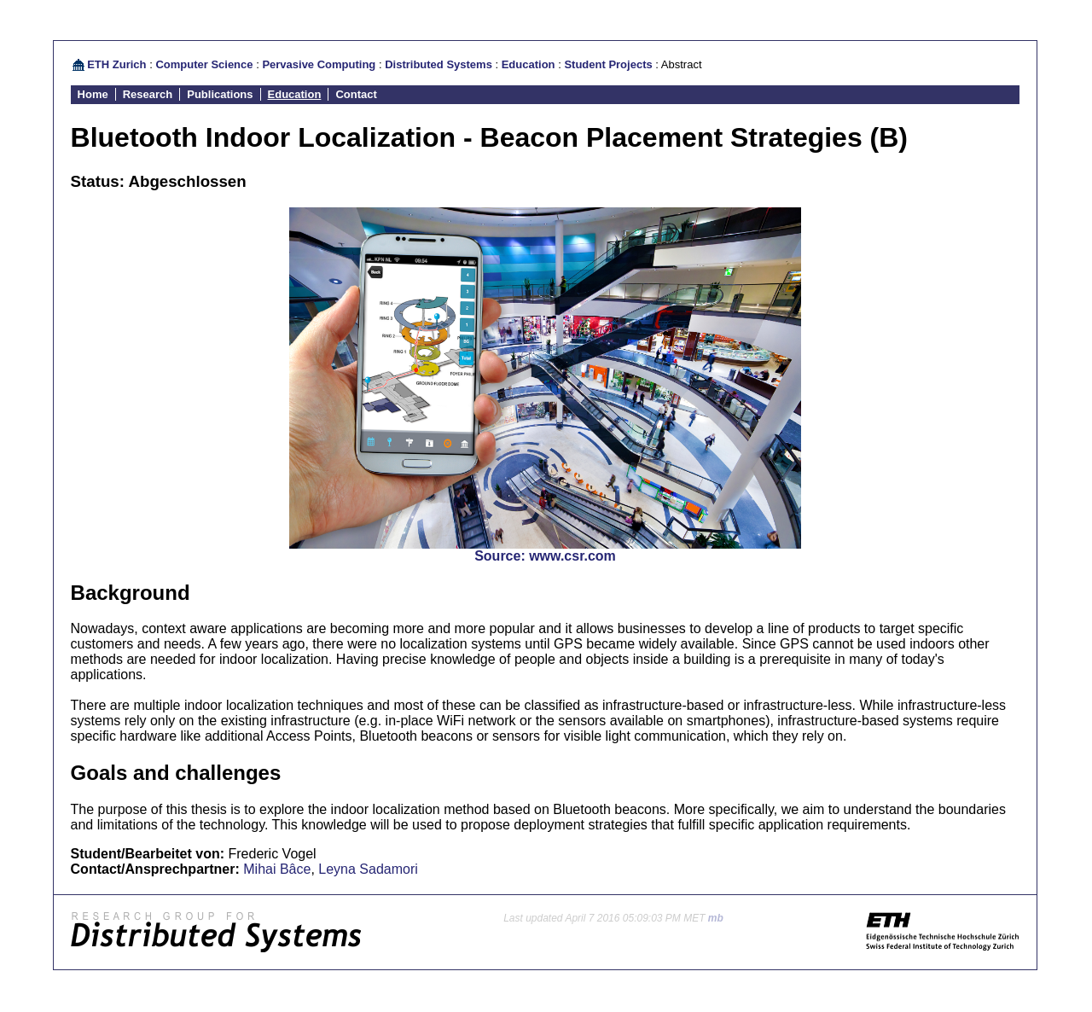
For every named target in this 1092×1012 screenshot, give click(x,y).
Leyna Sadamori (368, 869)
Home (93, 94)
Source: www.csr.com (545, 556)
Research (148, 94)
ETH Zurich (116, 64)
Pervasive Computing (318, 64)
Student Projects (608, 64)
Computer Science (204, 64)
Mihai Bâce (277, 869)
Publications (220, 94)
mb (715, 918)
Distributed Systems (438, 64)
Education (528, 64)
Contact (355, 94)
